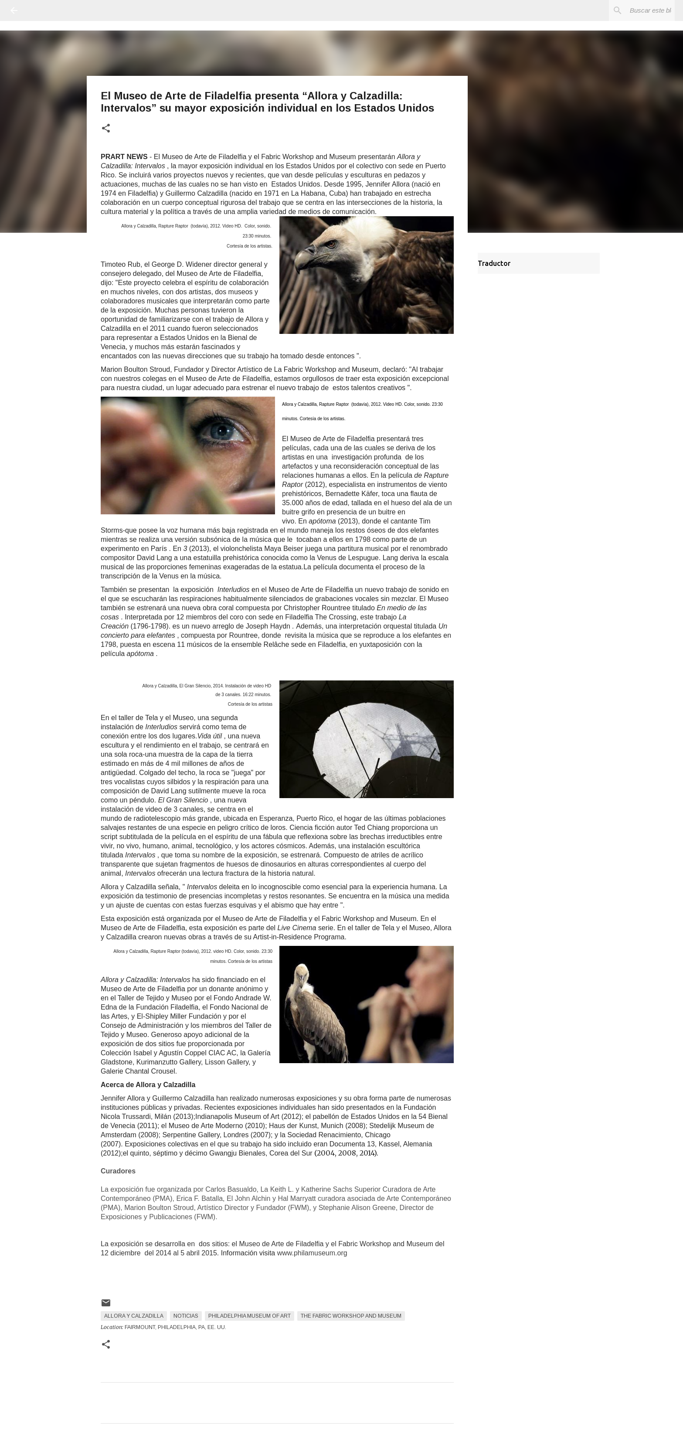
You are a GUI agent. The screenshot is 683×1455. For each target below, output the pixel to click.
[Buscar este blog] (629, 10)
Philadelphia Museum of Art (249, 1316)
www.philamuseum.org (312, 1253)
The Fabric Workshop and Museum (351, 1316)
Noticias (185, 1316)
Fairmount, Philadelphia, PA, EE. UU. (175, 1327)
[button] (106, 129)
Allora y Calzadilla (133, 1316)
